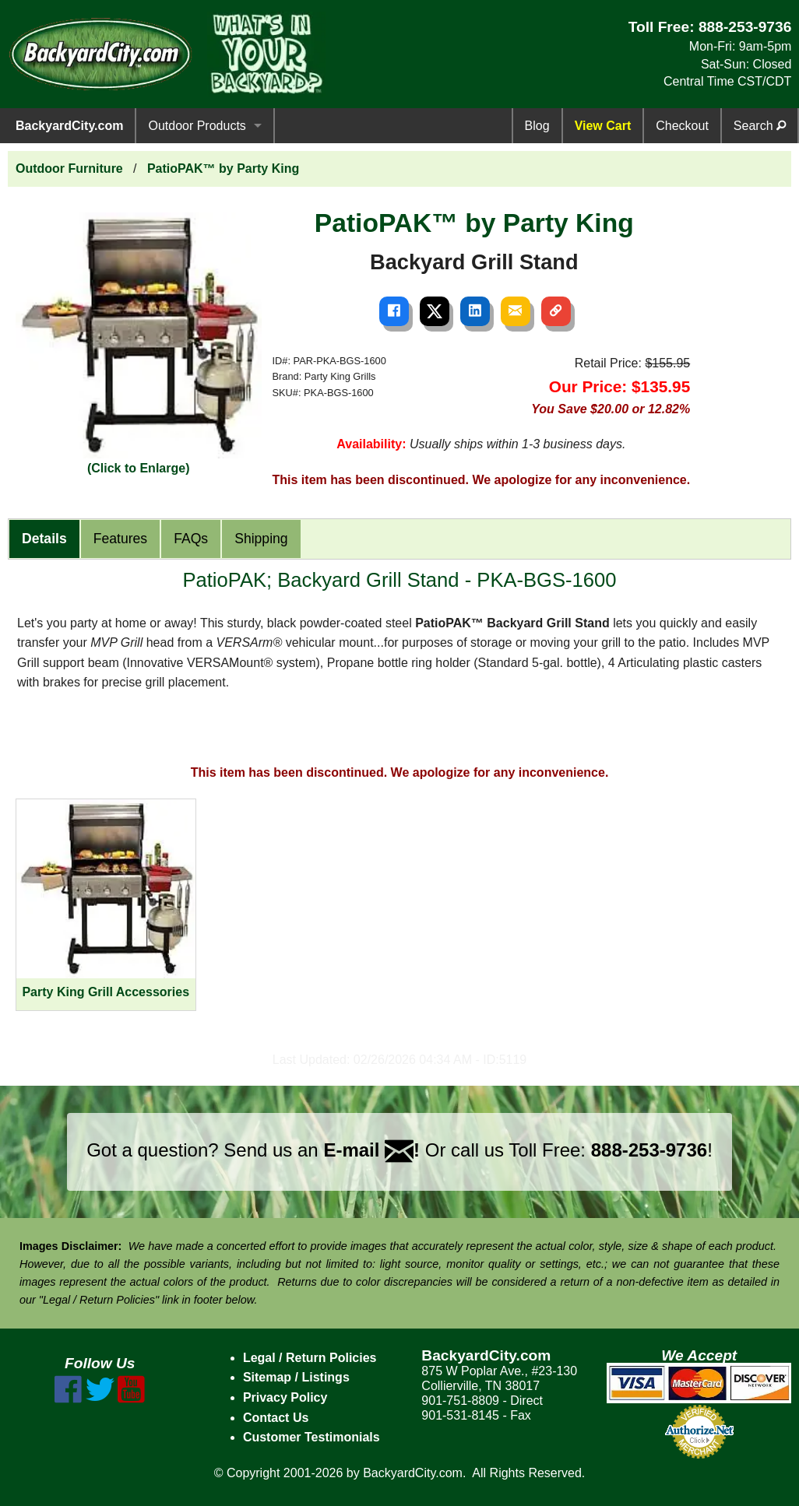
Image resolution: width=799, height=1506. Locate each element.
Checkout (682, 125)
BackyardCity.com (69, 125)
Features (120, 538)
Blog (537, 125)
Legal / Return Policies (310, 1357)
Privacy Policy (285, 1397)
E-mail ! (371, 1149)
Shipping (260, 538)
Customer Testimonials (311, 1437)
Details (44, 538)
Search (760, 125)
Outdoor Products (196, 125)
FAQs (191, 538)
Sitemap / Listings (296, 1377)
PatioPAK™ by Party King (223, 168)
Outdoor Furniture (69, 168)
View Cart (603, 125)
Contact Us (275, 1417)
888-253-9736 (745, 27)
